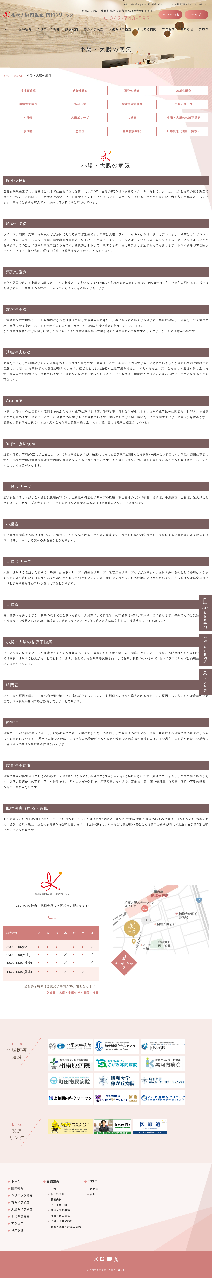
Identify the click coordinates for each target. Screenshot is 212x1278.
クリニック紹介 (48, 29)
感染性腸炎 (80, 90)
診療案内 (71, 29)
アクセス (168, 29)
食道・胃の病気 (60, 1216)
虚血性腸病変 (132, 131)
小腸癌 (28, 117)
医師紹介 (25, 29)
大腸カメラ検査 (120, 29)
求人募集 (205, 681)
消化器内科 (57, 1194)
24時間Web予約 (170, 14)
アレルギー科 (59, 1205)
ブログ (92, 1181)
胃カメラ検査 (93, 29)
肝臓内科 (56, 1199)
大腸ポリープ (80, 117)
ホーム (8, 29)
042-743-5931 (51, 916)
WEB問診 (205, 650)
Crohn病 (80, 104)
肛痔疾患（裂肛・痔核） (184, 131)
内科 (53, 1189)
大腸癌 (132, 117)
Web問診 (196, 14)
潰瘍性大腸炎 (28, 104)
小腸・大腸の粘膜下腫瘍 (184, 117)
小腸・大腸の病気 (62, 1221)
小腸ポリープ (184, 104)
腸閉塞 (28, 131)
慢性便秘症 (28, 90)
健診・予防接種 (60, 1210)
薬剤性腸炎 (132, 90)
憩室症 (80, 131)
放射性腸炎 (183, 90)
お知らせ (186, 29)
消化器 (94, 1189)
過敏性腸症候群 (132, 104)
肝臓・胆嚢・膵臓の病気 (66, 1227)
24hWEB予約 (205, 613)
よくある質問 (146, 29)
